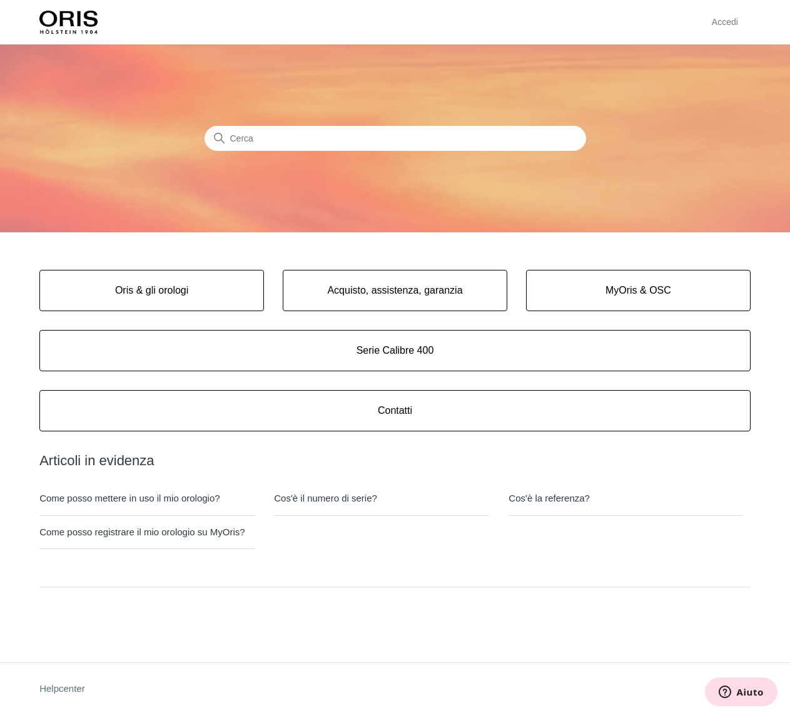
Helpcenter (62, 688)
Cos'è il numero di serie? (325, 498)
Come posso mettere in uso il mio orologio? (129, 498)
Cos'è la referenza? (549, 498)
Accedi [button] (725, 22)
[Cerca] (395, 138)
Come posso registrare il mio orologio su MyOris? (142, 532)
